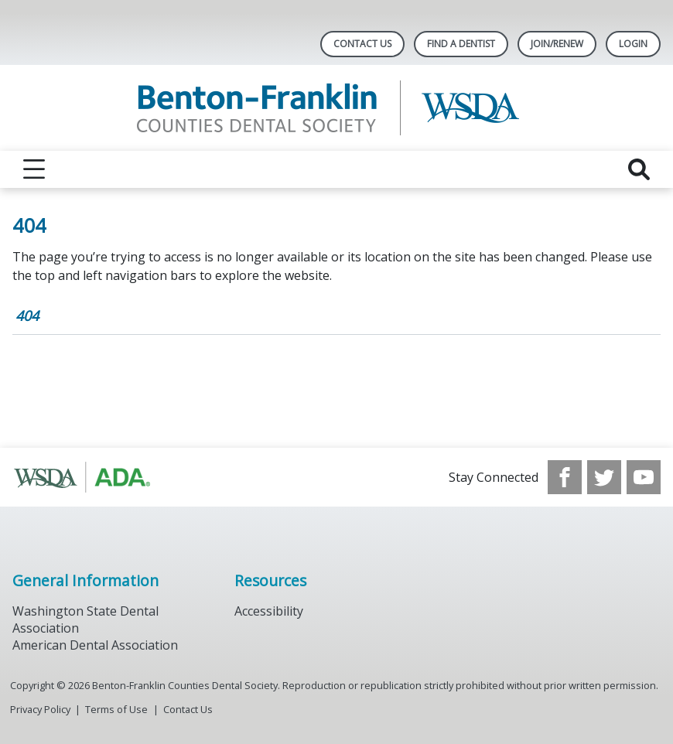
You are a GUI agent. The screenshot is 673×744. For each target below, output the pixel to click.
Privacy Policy (40, 709)
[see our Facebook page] (565, 477)
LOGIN (633, 43)
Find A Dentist (461, 43)
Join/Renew (557, 43)
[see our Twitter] (604, 477)
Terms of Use (116, 709)
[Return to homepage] (337, 107)
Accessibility (268, 610)
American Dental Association (95, 645)
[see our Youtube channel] (644, 477)
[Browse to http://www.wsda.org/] (90, 477)
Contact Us (362, 43)
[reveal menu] (34, 169)
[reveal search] (639, 169)
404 (27, 315)
